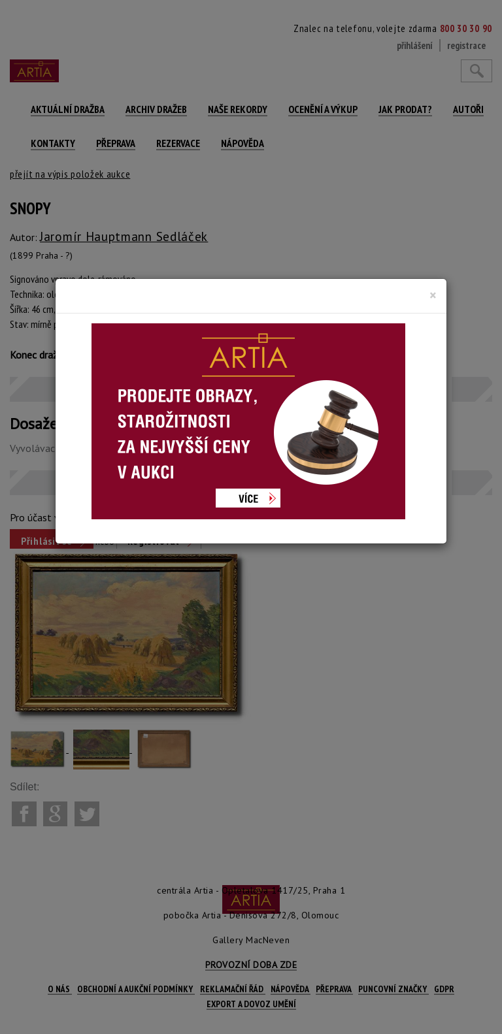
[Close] (433, 295)
